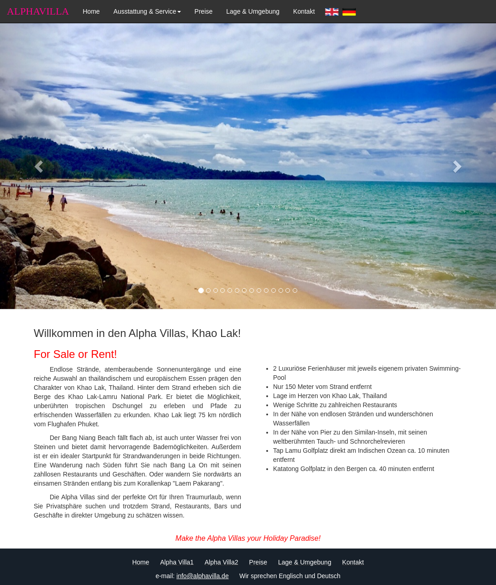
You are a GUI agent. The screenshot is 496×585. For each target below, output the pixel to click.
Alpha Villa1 (177, 562)
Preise (204, 11)
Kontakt (304, 11)
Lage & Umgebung (252, 11)
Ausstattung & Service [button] (147, 11)
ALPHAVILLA (38, 11)
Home (91, 11)
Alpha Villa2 (221, 562)
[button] (37, 163)
